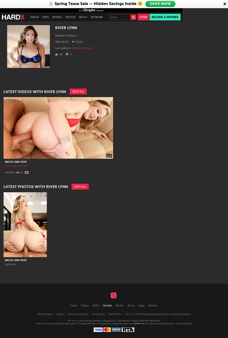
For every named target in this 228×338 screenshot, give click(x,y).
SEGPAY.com (139, 323)
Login (143, 17)
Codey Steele (11, 165)
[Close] (225, 4)
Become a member (165, 17)
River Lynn (23, 165)
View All (78, 91)
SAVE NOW (160, 4)
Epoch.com (51, 323)
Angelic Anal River (82, 48)
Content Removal (184, 323)
